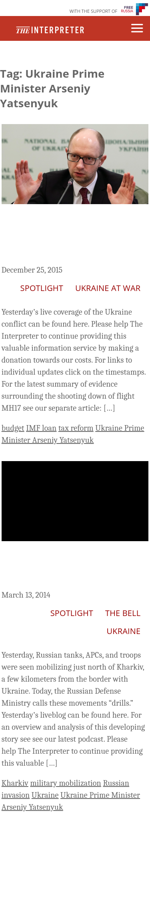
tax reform (76, 428)
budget (13, 428)
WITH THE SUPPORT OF (94, 11)
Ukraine (124, 631)
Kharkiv (15, 783)
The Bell (122, 613)
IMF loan (41, 428)
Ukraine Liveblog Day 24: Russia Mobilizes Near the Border (68, 567)
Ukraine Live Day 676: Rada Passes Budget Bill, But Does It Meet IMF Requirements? (69, 236)
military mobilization (65, 783)
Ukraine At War (107, 288)
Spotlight (41, 288)
